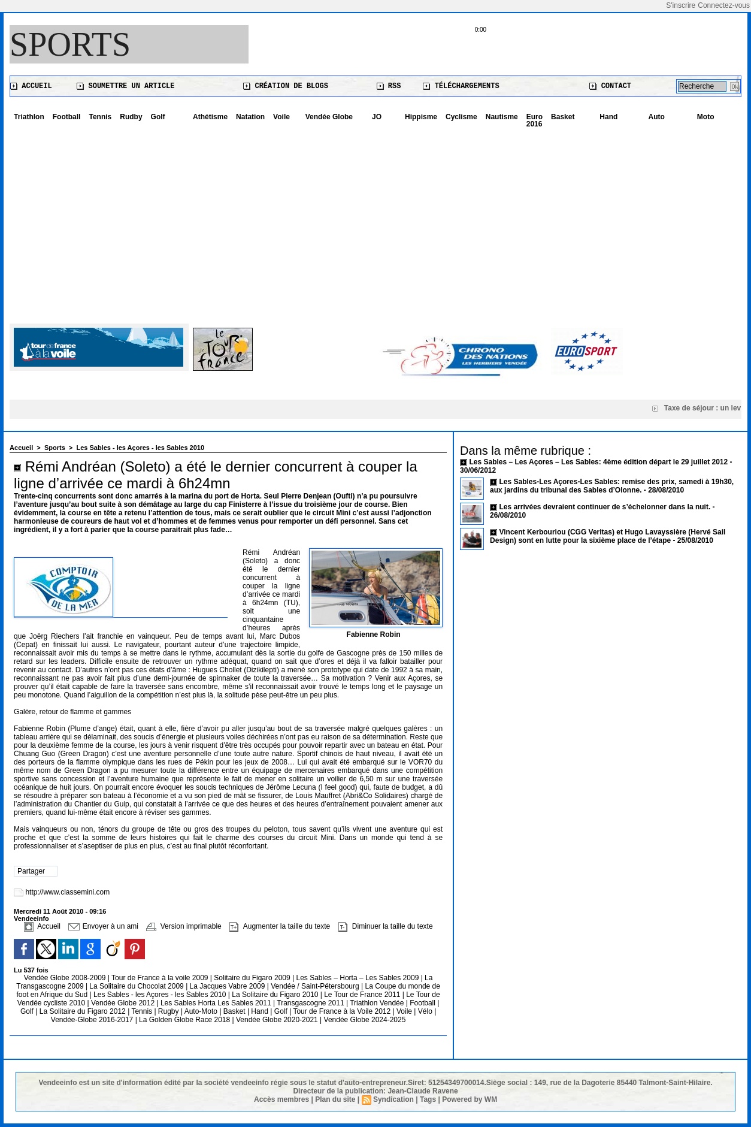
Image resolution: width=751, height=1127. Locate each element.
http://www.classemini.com (67, 892)
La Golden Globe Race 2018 (185, 1020)
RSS (389, 86)
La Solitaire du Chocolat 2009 (137, 986)
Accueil (31, 86)
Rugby (169, 1011)
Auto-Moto (202, 1011)
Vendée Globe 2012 (123, 1003)
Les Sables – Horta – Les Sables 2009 (358, 978)
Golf (158, 117)
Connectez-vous (724, 5)
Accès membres (281, 1099)
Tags (428, 1099)
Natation (250, 117)
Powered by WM (469, 1099)
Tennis (100, 117)
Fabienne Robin (374, 634)
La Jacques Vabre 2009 (228, 986)
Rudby (131, 117)
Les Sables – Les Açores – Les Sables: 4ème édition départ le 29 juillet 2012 (598, 462)
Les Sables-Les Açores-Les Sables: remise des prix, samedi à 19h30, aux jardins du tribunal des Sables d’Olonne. (612, 486)
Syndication (393, 1099)
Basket (562, 117)
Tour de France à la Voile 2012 (342, 1011)
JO (376, 117)
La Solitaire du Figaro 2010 (276, 994)
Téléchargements (461, 86)
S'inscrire (680, 5)
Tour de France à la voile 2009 (160, 978)
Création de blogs (285, 86)
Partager (31, 871)
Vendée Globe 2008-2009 (66, 978)
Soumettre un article (125, 86)
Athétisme (210, 117)
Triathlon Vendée (378, 1003)
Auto (657, 117)
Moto (705, 117)
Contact (610, 86)
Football (67, 117)
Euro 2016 (534, 120)
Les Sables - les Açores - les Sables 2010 (140, 447)
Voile (281, 117)
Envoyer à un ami (103, 926)
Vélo (425, 1011)
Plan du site (335, 1099)
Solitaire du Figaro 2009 (253, 978)
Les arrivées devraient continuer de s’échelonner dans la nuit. (604, 507)
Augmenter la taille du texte (279, 926)
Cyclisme (461, 117)
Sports (70, 44)
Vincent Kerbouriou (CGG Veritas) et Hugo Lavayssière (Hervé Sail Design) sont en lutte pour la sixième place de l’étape (607, 536)
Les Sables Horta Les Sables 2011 (216, 1003)
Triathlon (29, 117)
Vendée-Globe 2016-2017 (92, 1020)
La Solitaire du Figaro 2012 (84, 1011)
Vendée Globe (329, 117)
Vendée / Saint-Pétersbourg (316, 986)
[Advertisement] (375, 222)
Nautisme (502, 117)
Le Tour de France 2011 (362, 994)
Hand (608, 117)
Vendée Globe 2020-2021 (278, 1020)
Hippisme (421, 117)
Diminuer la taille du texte (385, 926)
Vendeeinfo (31, 918)
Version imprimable (183, 926)
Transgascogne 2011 (311, 1003)
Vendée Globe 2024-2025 (365, 1020)
